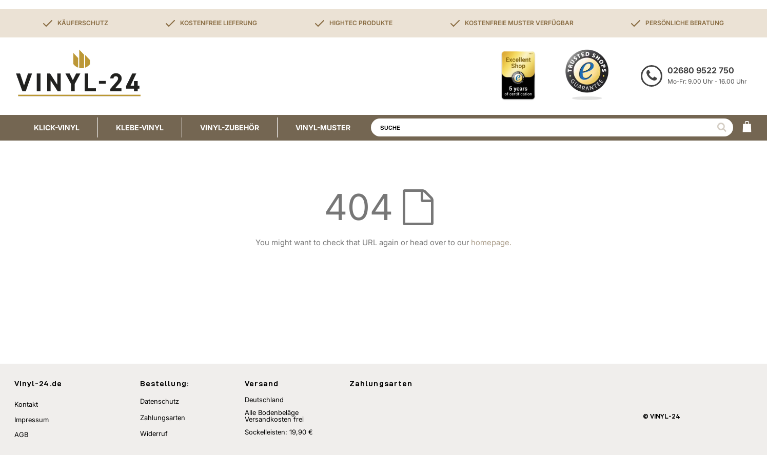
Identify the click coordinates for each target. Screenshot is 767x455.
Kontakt (26, 404)
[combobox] (552, 127)
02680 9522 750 (700, 70)
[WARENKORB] (747, 127)
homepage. (491, 242)
